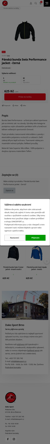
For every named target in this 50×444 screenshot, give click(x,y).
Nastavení (14, 238)
